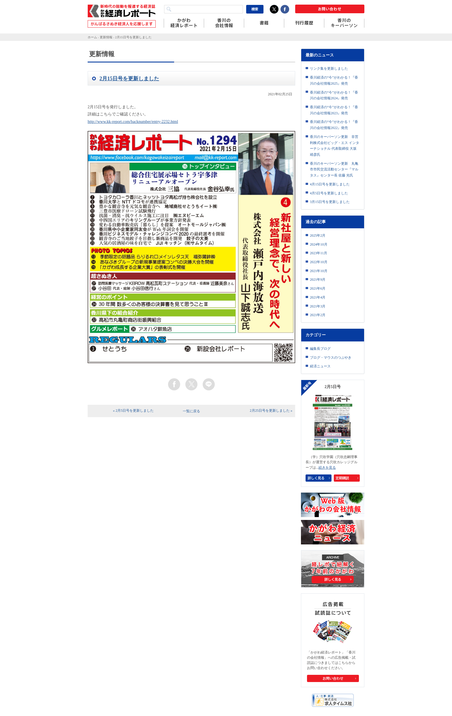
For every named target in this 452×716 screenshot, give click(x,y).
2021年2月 (317, 315)
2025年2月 (317, 235)
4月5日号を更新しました (329, 193)
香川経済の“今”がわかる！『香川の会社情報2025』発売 (334, 80)
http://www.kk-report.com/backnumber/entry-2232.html (133, 121)
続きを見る (327, 468)
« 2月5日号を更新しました (133, 411)
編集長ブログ (320, 349)
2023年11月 (318, 253)
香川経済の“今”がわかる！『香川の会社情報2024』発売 (334, 95)
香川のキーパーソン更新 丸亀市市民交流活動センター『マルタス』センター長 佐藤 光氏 (334, 169)
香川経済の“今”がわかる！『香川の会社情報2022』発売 (334, 125)
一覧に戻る (191, 411)
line (209, 384)
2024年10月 (318, 244)
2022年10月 (318, 262)
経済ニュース (320, 366)
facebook (174, 384)
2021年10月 (318, 271)
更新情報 (106, 37)
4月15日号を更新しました (330, 184)
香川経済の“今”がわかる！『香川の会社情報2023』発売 (334, 110)
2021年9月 (317, 280)
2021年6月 (317, 288)
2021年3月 (317, 306)
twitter (191, 384)
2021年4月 (317, 297)
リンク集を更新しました (329, 69)
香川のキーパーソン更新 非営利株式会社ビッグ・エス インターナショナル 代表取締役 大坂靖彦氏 (334, 146)
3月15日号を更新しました (330, 202)
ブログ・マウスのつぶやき (330, 358)
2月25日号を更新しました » (271, 411)
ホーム (92, 37)
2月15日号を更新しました (133, 37)
